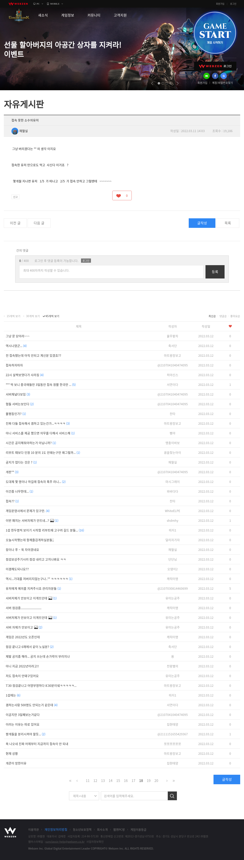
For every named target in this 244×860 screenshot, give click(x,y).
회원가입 (220, 4)
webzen (18, 4)
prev (152, 83)
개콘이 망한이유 (16, 763)
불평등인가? (16, 413)
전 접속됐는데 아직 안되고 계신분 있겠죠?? (33, 355)
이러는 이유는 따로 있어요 (22, 724)
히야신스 (172, 375)
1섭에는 (13, 695)
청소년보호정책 (82, 829)
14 (110, 780)
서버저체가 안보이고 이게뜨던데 (31, 598)
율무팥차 (172, 336)
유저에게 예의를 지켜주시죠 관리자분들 (33, 588)
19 (149, 780)
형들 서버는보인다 (20, 404)
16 (126, 780)
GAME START (214, 32)
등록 (215, 271)
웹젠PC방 (119, 829)
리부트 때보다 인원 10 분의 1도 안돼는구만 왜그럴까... (43, 452)
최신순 (212, 316)
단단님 (172, 559)
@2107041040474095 (172, 365)
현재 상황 (12, 753)
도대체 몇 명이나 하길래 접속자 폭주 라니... (36, 481)
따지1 (172, 530)
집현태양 (172, 724)
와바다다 (172, 491)
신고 (15, 197)
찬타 (172, 413)
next (178, 83)
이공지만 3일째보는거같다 (23, 714)
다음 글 (39, 223)
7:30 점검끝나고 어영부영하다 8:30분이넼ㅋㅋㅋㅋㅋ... (41, 685)
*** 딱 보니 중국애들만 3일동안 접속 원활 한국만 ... (41, 384)
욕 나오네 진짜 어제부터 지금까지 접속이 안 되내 (37, 743)
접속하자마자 (14, 365)
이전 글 (15, 223)
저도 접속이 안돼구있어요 (22, 675)
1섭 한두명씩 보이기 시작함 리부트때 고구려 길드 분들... (45, 530)
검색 (172, 795)
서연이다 (172, 384)
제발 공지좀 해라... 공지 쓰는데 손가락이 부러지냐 (38, 656)
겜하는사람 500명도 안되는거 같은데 (32, 705)
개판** (12, 472)
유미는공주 (172, 598)
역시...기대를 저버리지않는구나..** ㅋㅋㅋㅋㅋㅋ (39, 578)
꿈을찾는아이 (172, 452)
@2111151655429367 (172, 734)
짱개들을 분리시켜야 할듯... (25, 734)
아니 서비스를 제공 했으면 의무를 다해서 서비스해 (40, 433)
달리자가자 (172, 540)
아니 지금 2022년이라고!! (22, 666)
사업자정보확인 (95, 841)
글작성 (202, 223)
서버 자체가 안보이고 (24, 627)
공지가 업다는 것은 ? (21, 462)
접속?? (12, 501)
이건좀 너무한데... (19, 491)
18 (141, 780)
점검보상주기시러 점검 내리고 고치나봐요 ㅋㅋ (36, 559)
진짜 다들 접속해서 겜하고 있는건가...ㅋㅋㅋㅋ (38, 423)
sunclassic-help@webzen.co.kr (64, 841)
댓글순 (223, 316)
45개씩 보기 (52, 316)
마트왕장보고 (172, 355)
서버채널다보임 (18, 394)
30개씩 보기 (33, 316)
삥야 (172, 433)
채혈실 (19, 130)
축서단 (172, 345)
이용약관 (33, 829)
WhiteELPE (172, 510)
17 (133, 780)
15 (118, 780)
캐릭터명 (172, 578)
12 (95, 780)
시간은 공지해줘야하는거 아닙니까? (31, 442)
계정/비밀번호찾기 (222, 82)
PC (38, 3)
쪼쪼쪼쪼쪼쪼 (172, 743)
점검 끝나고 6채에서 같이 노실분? (30, 646)
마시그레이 (172, 481)
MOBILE (54, 3)
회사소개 (102, 829)
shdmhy (172, 520)
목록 (228, 223)
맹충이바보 (172, 442)
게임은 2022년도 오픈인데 (23, 637)
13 (103, 780)
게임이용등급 (138, 829)
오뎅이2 (172, 569)
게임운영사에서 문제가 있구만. (28, 510)
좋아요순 (235, 316)
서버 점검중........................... (23, 608)
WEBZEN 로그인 (215, 66)
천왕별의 (172, 666)
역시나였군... (16, 345)
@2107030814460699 (172, 588)
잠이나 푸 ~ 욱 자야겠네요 (22, 549)
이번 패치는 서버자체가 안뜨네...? (32, 520)
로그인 (233, 4)
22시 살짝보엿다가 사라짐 (25, 375)
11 (88, 780)
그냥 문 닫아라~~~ (18, 336)
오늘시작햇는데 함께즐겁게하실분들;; (30, 540)
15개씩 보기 (13, 316)
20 (156, 780)
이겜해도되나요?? (17, 569)
